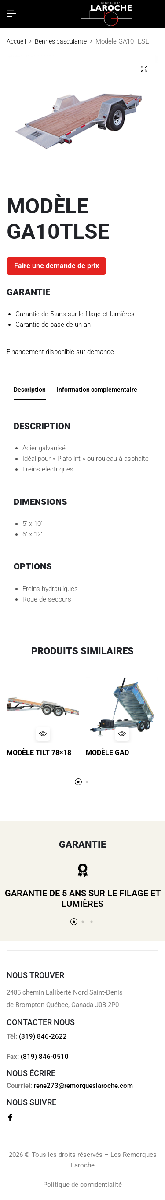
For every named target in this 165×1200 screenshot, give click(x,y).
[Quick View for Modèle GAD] (122, 734)
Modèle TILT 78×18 (39, 752)
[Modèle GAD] (122, 707)
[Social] (10, 1117)
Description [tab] (30, 389)
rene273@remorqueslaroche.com (83, 1086)
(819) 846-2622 (43, 1036)
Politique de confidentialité (82, 1185)
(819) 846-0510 (45, 1057)
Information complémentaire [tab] (97, 389)
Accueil (16, 41)
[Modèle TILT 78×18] (43, 707)
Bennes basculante (61, 41)
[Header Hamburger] (11, 14)
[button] (78, 781)
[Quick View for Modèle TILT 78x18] (43, 734)
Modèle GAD (107, 752)
